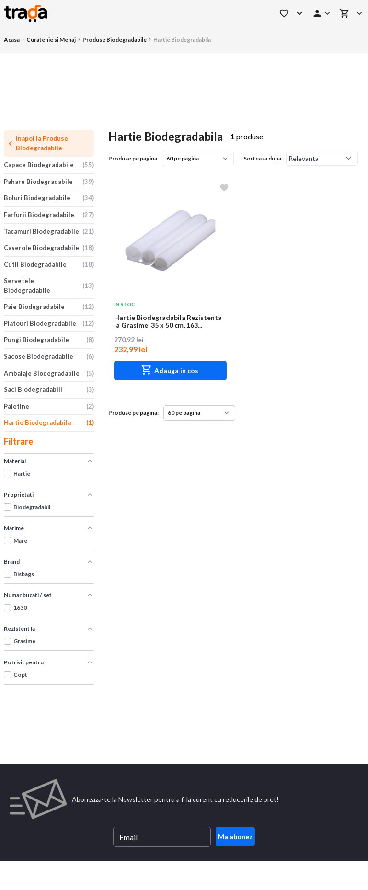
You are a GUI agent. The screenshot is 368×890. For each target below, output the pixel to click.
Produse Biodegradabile (114, 39)
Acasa (12, 39)
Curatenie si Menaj (51, 39)
